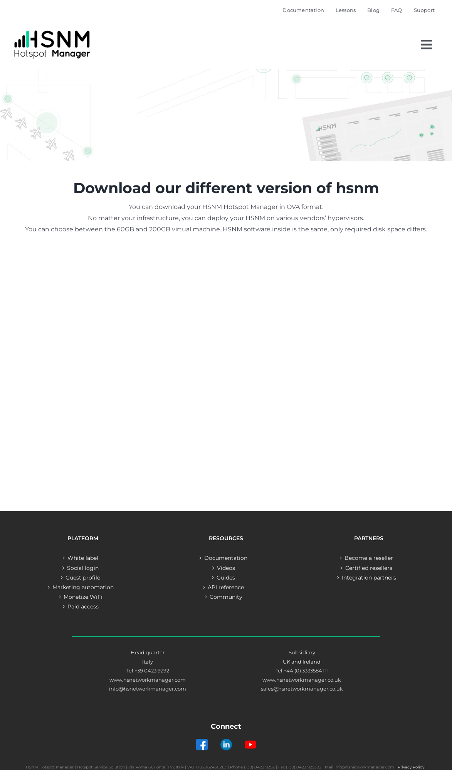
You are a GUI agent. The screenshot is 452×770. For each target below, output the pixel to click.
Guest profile (83, 577)
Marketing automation (83, 587)
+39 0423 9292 (151, 670)
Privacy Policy (411, 767)
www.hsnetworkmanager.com (147, 680)
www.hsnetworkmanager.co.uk (301, 680)
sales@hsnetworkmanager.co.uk (302, 689)
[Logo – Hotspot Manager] (52, 30)
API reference (226, 587)
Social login (83, 567)
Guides (226, 577)
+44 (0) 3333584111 (306, 670)
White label (82, 557)
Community (226, 596)
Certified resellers (368, 567)
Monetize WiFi (83, 596)
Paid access (83, 606)
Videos (226, 567)
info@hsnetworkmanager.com (147, 689)
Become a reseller (368, 557)
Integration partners (369, 577)
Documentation (225, 557)
